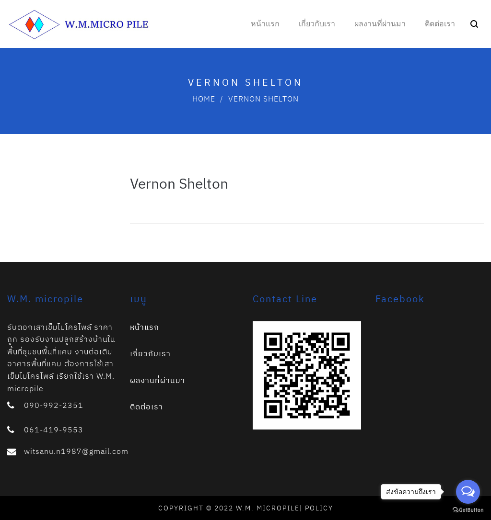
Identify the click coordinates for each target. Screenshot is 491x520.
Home (203, 98)
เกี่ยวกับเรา (150, 353)
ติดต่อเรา (146, 406)
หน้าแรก (144, 327)
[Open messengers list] (468, 492)
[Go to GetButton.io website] (468, 510)
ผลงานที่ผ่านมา (157, 380)
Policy (319, 508)
